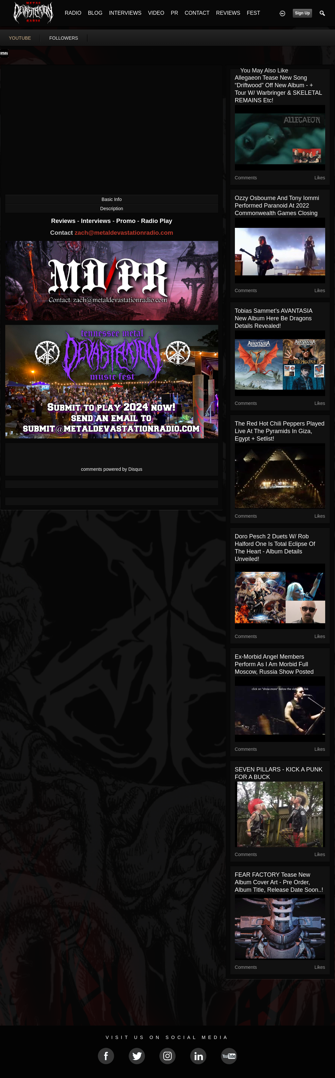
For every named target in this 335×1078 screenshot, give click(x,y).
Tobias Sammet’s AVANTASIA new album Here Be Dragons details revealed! (273, 318)
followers (63, 38)
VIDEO (156, 13)
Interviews (96, 220)
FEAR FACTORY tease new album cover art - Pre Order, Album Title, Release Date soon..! (279, 882)
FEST (253, 13)
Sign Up (302, 13)
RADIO (73, 13)
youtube (20, 38)
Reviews (64, 220)
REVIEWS (228, 13)
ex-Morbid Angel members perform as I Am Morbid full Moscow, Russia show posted (274, 664)
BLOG (95, 13)
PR (174, 13)
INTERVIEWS (125, 13)
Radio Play (156, 220)
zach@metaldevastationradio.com (124, 232)
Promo (126, 220)
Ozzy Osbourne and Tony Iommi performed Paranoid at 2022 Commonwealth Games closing (277, 205)
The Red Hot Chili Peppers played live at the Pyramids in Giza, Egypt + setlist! (280, 431)
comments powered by (112, 469)
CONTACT (197, 13)
